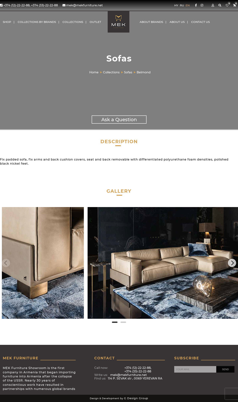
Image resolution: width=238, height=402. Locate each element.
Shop (7, 22)
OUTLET (95, 22)
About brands (151, 22)
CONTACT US (200, 22)
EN (188, 5)
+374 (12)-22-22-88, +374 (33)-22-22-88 (29, 5)
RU (182, 5)
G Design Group (136, 398)
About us (177, 22)
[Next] (232, 263)
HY (176, 5)
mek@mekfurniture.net (82, 5)
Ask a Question (119, 119)
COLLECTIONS (72, 22)
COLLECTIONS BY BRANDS (37, 22)
